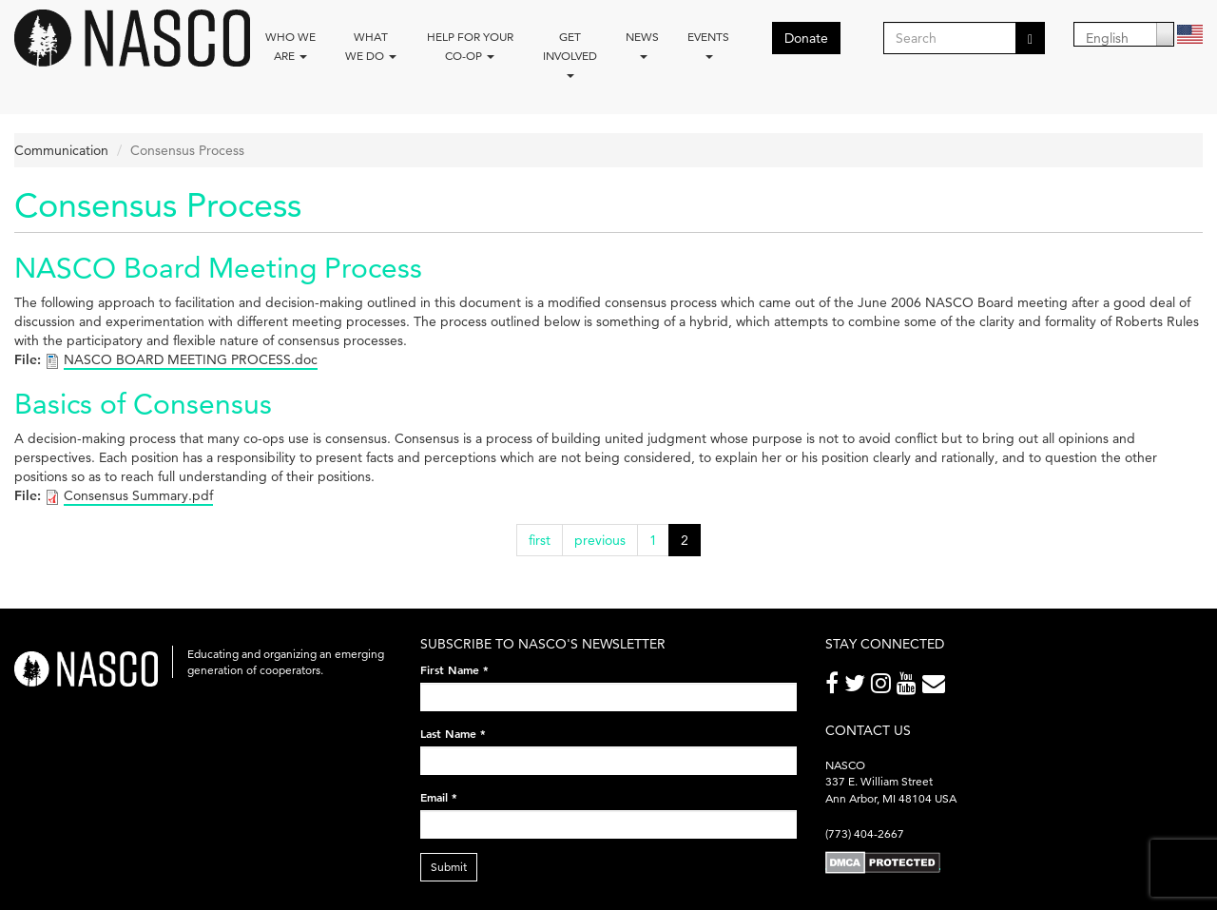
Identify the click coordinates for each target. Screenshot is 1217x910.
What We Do (370, 46)
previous (600, 540)
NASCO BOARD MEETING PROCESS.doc (191, 359)
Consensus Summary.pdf (138, 495)
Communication (61, 150)
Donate (806, 38)
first (540, 540)
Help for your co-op (470, 46)
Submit (449, 867)
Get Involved (570, 53)
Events (708, 44)
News (642, 44)
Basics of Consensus (143, 403)
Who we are (290, 46)
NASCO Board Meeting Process (218, 267)
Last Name (453, 733)
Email (438, 796)
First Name (454, 669)
